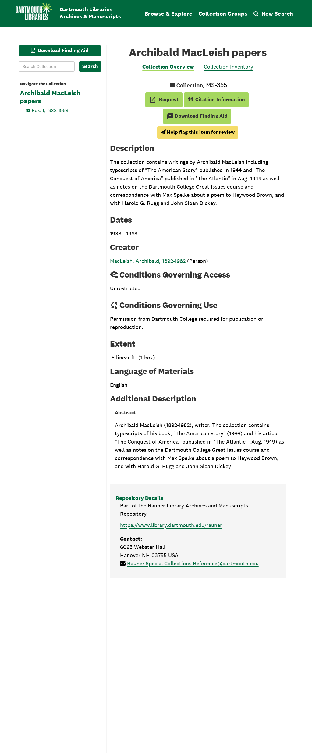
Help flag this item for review (198, 132)
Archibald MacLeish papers (50, 97)
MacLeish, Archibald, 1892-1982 (148, 260)
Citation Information (216, 99)
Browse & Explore (169, 13)
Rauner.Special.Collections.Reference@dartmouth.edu (193, 563)
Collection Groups (223, 13)
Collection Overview (168, 66)
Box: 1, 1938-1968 (50, 110)
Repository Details (139, 497)
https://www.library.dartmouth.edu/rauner (171, 525)
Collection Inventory (228, 66)
